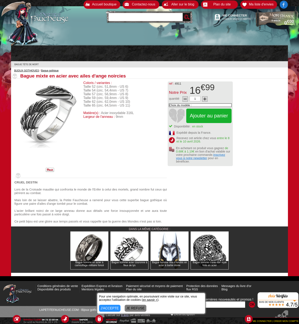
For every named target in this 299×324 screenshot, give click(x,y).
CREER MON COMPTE (237, 18)
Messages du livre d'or (237, 286)
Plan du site (134, 289)
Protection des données (202, 286)
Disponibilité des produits (54, 289)
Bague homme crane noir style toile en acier (210, 264)
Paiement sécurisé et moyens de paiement (154, 286)
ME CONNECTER (235, 15)
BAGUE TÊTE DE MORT (26, 64)
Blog (225, 289)
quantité (174, 98)
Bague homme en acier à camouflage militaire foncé (89, 264)
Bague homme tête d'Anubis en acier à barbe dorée (169, 264)
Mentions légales (92, 289)
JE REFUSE (135, 308)
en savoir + (150, 299)
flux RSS (192, 289)
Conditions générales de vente (57, 286)
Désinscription (183, 314)
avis (125, 315)
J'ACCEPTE (110, 308)
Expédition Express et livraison (101, 286)
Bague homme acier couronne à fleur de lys (129, 264)
